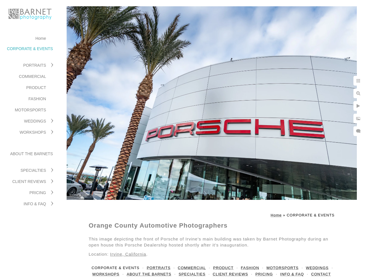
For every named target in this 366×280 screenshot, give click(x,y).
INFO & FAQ (34, 204)
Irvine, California (128, 254)
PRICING (37, 192)
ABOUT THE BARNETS (31, 153)
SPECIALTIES (33, 170)
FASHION (37, 98)
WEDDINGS (35, 121)
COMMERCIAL (32, 76)
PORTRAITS (34, 65)
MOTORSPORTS (30, 110)
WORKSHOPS (32, 132)
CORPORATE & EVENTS (30, 48)
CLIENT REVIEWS (29, 181)
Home (40, 38)
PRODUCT (36, 87)
